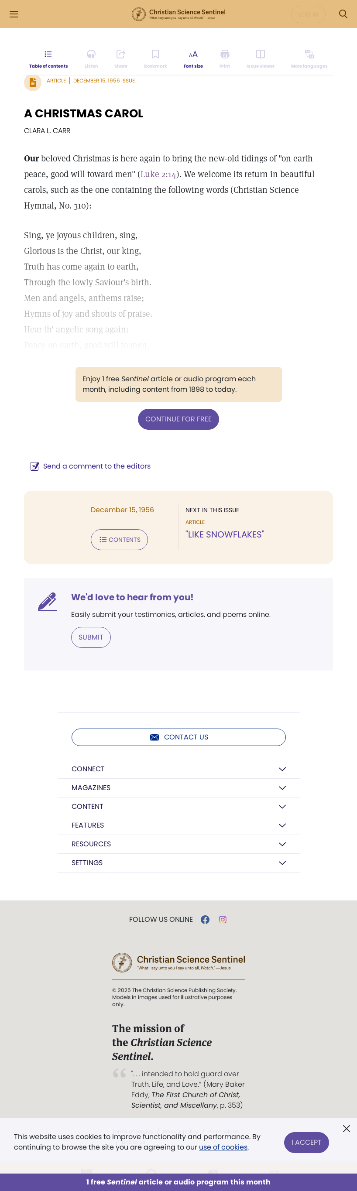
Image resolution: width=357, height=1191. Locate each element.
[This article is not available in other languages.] (309, 59)
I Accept (307, 1142)
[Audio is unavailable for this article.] (91, 59)
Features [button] (88, 825)
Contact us (178, 737)
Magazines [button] (91, 788)
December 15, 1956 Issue (104, 80)
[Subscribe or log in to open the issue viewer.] (260, 59)
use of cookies (223, 1147)
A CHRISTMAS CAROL (83, 113)
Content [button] (87, 806)
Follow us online (161, 919)
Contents (119, 539)
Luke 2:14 (158, 174)
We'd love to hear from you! (132, 597)
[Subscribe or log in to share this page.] (121, 59)
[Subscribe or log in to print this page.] (225, 59)
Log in (308, 14)
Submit (91, 637)
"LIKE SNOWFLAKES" (224, 534)
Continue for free (178, 419)
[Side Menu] (13, 14)
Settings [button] (87, 863)
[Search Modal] (343, 14)
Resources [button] (91, 844)
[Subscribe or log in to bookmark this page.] (155, 59)
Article (56, 80)
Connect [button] (88, 769)
